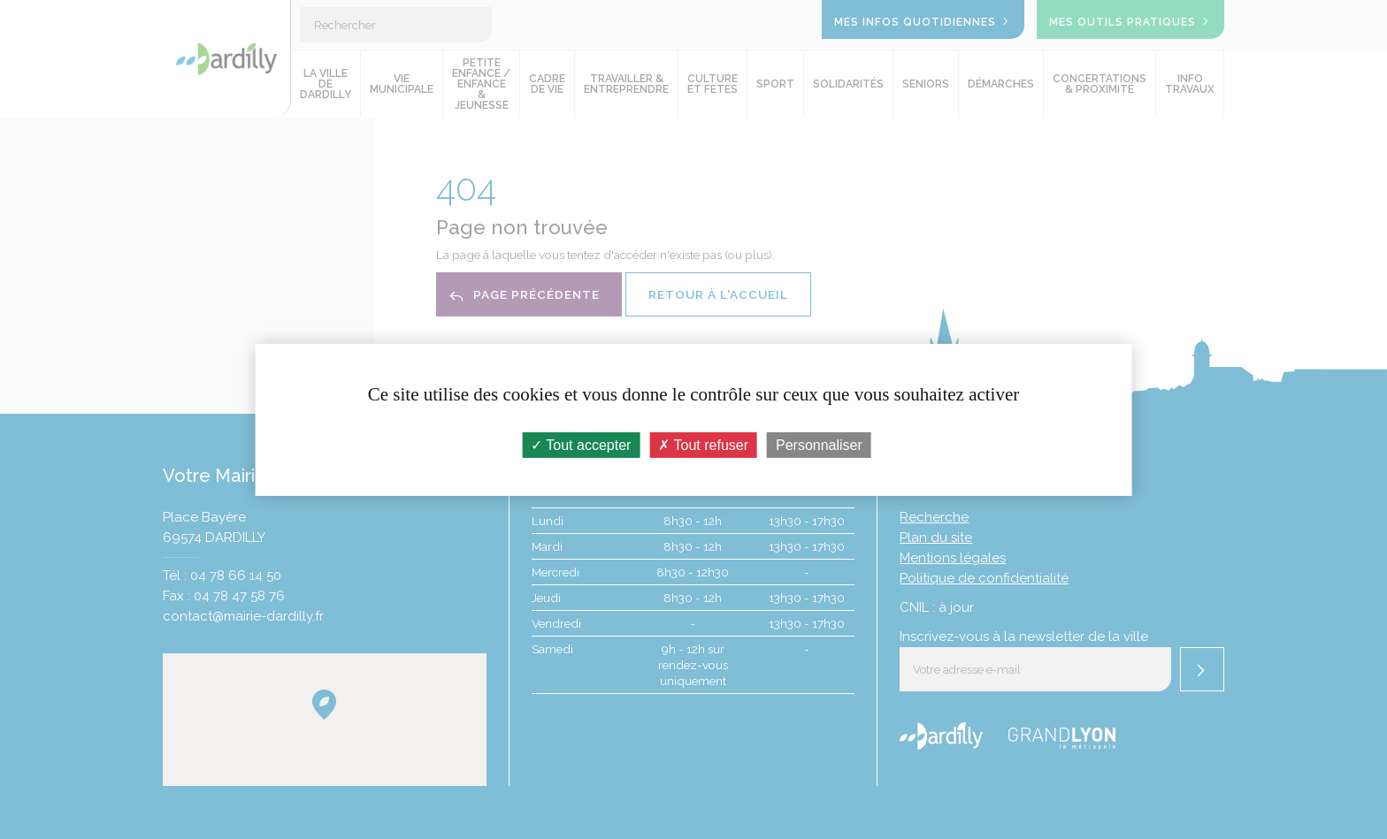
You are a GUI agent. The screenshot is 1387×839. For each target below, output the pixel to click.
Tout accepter (581, 444)
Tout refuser (703, 444)
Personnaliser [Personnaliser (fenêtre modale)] (819, 444)
